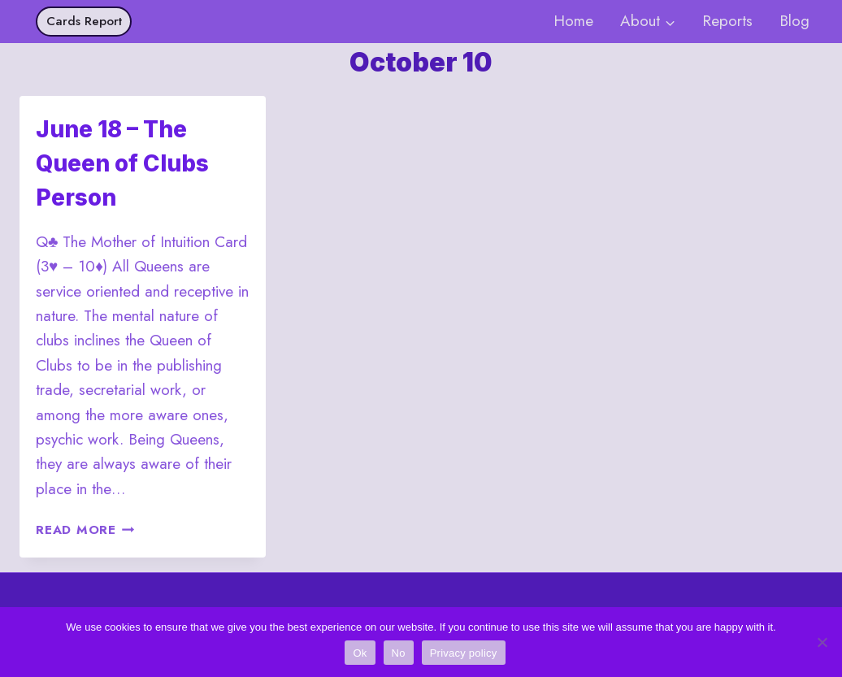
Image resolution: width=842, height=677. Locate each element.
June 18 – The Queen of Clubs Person (122, 163)
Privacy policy (463, 653)
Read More (85, 530)
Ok (360, 653)
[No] (822, 642)
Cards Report (84, 21)
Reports (727, 21)
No (399, 653)
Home (573, 21)
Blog (794, 21)
